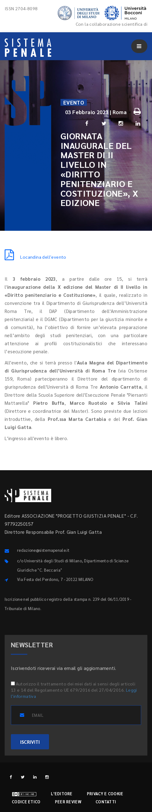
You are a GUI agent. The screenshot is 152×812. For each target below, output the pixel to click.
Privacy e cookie (105, 793)
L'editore (62, 793)
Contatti (106, 801)
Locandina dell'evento (35, 257)
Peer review (68, 801)
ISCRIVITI (30, 742)
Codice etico (26, 801)
